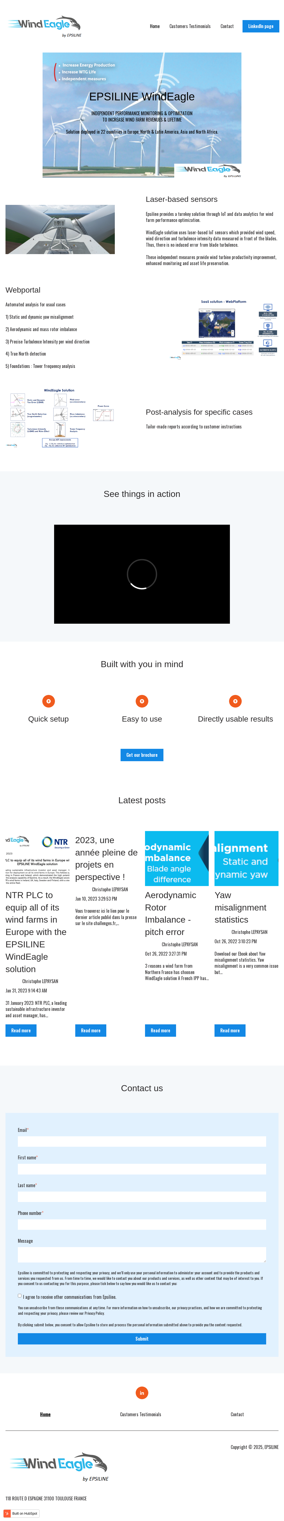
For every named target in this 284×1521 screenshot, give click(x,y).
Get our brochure (142, 755)
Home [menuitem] (45, 1414)
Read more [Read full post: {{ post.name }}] (21, 1030)
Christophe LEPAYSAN (40, 981)
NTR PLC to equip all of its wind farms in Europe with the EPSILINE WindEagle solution (35, 932)
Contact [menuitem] (237, 1414)
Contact (227, 26)
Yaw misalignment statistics (240, 907)
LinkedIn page (261, 26)
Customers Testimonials (190, 26)
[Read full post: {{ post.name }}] (37, 858)
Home (155, 26)
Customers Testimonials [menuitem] (140, 1414)
